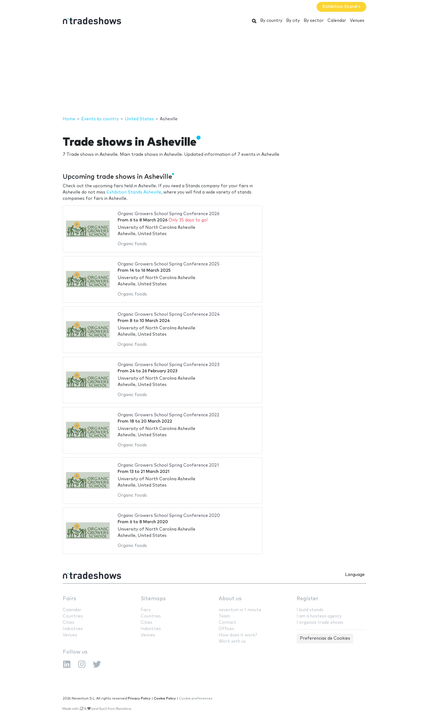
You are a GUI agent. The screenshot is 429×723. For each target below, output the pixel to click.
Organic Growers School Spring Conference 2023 (168, 365)
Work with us (232, 641)
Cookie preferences (196, 698)
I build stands (310, 610)
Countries (73, 616)
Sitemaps (153, 598)
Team (224, 616)
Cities (68, 622)
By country (271, 21)
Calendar (336, 21)
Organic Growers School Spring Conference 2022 (168, 415)
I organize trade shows (320, 622)
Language (355, 575)
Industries (73, 629)
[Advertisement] (214, 72)
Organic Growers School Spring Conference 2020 (169, 516)
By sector (314, 21)
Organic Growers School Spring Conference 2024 (169, 314)
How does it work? (238, 635)
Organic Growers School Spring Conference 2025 (168, 264)
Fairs (69, 598)
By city (293, 21)
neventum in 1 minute (240, 610)
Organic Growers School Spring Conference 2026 (168, 214)
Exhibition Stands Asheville (133, 192)
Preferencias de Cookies (325, 638)
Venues (357, 21)
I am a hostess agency (319, 616)
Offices (226, 629)
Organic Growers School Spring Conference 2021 (168, 465)
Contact (227, 622)
